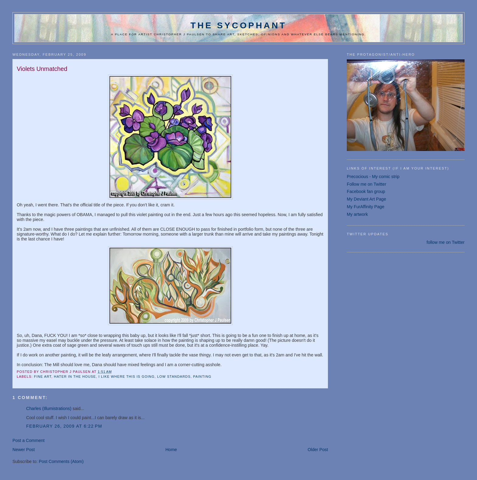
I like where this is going (127, 376)
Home (171, 449)
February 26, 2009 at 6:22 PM (64, 426)
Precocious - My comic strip (373, 176)
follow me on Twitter (446, 242)
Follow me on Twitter (366, 184)
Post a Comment (28, 440)
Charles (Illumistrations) (48, 408)
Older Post (318, 449)
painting (202, 376)
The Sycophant (238, 25)
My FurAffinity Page (365, 206)
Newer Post (23, 449)
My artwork (357, 214)
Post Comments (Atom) (61, 461)
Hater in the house (75, 376)
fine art (42, 376)
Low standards (173, 376)
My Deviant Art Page (366, 199)
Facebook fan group (366, 191)
